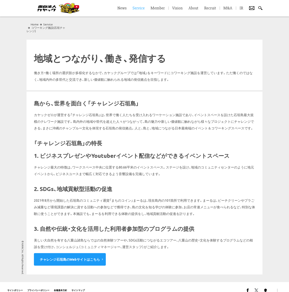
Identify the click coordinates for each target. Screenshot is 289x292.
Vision (177, 8)
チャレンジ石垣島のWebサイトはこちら (70, 253)
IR (241, 8)
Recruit (210, 8)
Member (158, 8)
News (122, 8)
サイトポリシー (15, 283)
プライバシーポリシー (38, 283)
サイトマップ (78, 283)
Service (48, 24)
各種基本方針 (60, 283)
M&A (227, 8)
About (193, 8)
